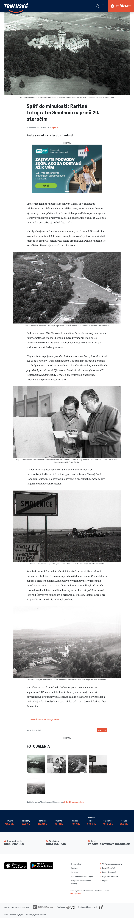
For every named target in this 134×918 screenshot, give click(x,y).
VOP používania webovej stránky (81, 882)
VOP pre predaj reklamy (112, 863)
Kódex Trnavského (110, 872)
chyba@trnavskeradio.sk (74, 802)
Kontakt (74, 868)
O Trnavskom (76, 863)
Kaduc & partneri (75, 893)
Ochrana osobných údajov (82, 876)
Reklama (74, 872)
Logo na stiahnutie (110, 876)
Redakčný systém (32, 914)
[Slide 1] (67, 191)
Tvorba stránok (10, 914)
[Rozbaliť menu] (103, 6)
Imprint (105, 880)
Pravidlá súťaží (108, 868)
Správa (55, 127)
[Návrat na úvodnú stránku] (16, 8)
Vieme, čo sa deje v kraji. (43, 719)
